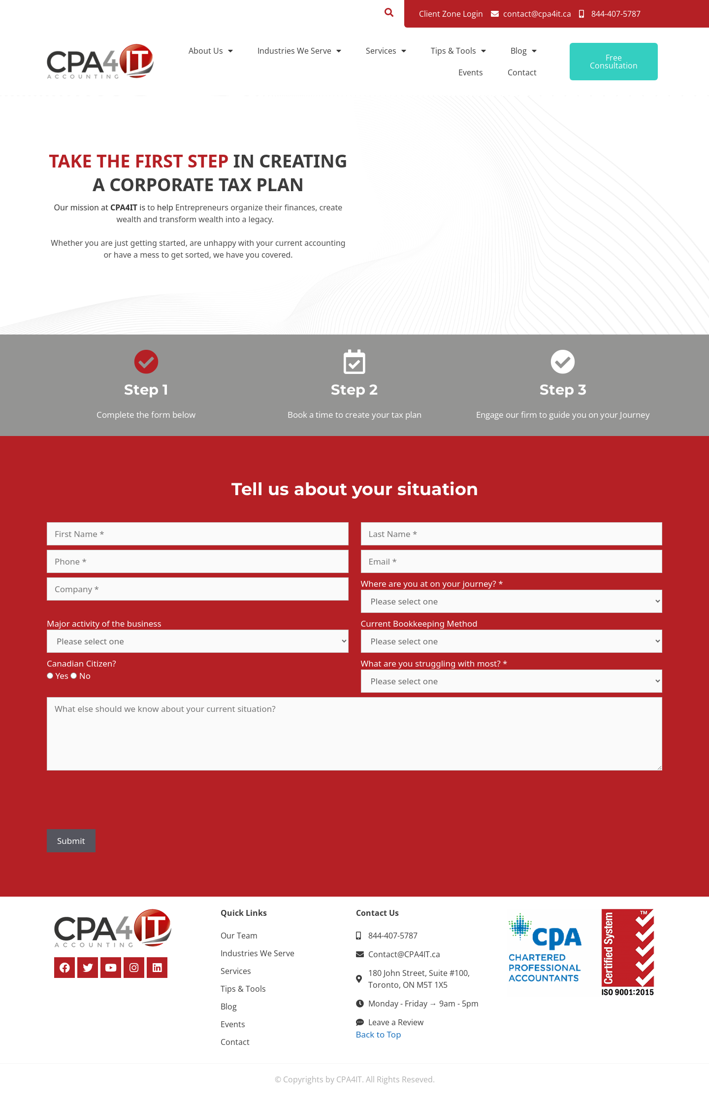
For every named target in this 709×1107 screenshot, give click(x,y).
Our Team (239, 935)
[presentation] (121, 805)
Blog (524, 51)
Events (470, 72)
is (142, 207)
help (165, 207)
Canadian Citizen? (81, 663)
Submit (71, 840)
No (85, 675)
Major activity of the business (104, 623)
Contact (522, 72)
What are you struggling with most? (434, 663)
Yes (61, 675)
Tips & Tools (458, 51)
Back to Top (378, 1034)
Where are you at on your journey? (432, 583)
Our (61, 207)
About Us (211, 51)
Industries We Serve (299, 51)
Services (386, 51)
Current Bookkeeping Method (419, 623)
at (104, 207)
